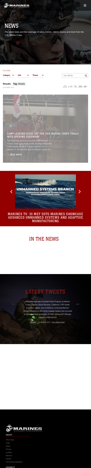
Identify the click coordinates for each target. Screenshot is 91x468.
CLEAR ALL (9, 87)
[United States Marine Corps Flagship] (16, 5)
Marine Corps (45, 432)
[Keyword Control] (75, 75)
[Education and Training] (70, 86)
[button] (18, 191)
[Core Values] (75, 86)
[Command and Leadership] (80, 86)
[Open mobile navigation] (85, 5)
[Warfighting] (85, 86)
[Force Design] (65, 86)
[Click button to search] (86, 76)
